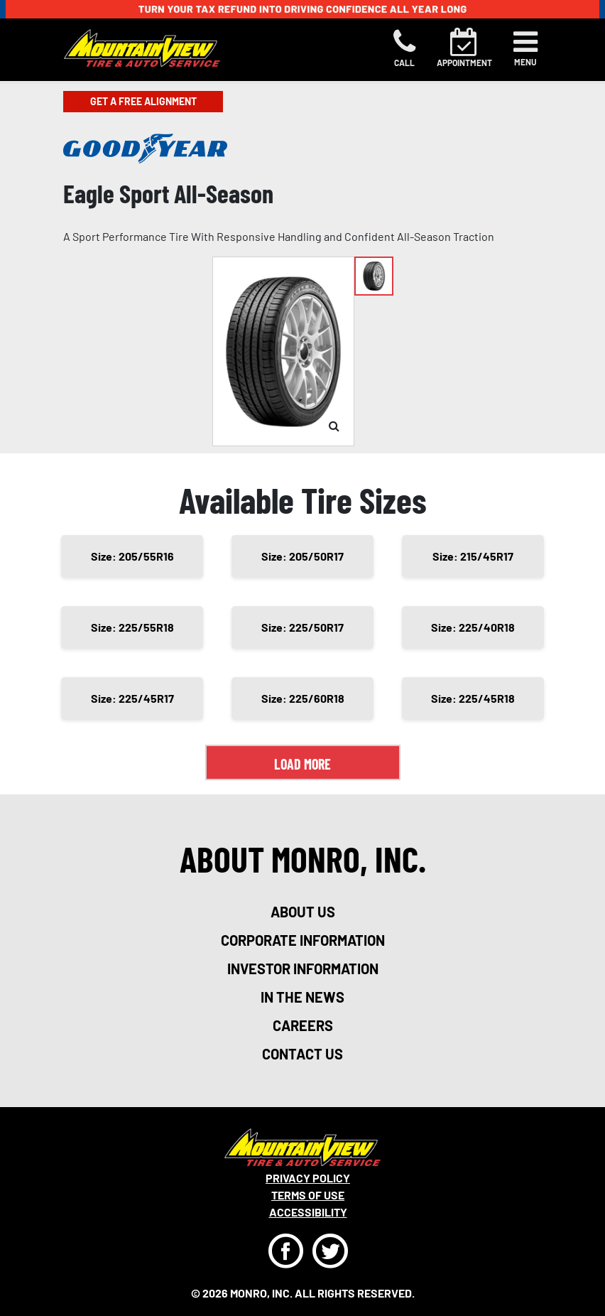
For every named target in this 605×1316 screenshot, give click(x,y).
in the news (302, 996)
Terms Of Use (307, 1195)
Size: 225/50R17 (302, 627)
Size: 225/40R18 (473, 627)
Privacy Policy (308, 1178)
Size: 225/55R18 (132, 627)
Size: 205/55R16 (132, 556)
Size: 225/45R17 (132, 698)
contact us (302, 1053)
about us (303, 911)
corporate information (303, 940)
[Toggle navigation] (525, 48)
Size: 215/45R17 (472, 556)
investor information (302, 968)
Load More (302, 763)
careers (303, 1025)
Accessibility (308, 1212)
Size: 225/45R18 (473, 698)
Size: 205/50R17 (302, 556)
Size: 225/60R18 (302, 698)
